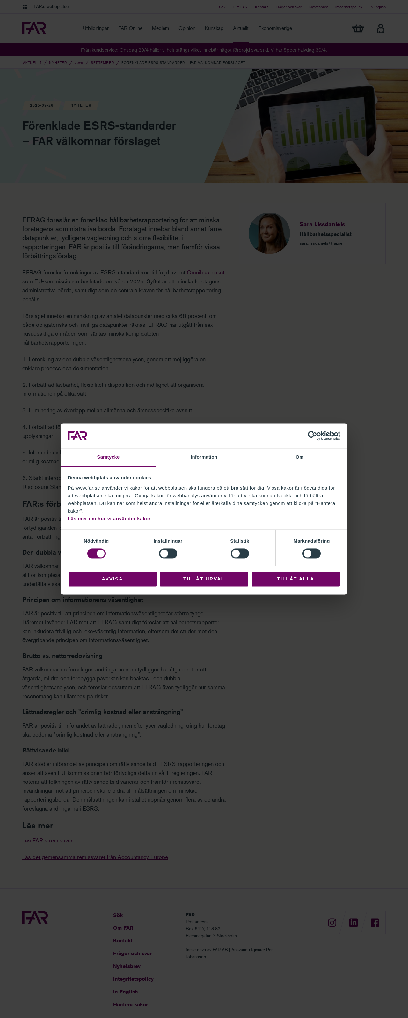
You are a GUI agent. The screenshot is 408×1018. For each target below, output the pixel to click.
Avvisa (112, 578)
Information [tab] (204, 457)
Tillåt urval (204, 578)
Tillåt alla (295, 578)
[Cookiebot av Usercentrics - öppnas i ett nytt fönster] (312, 436)
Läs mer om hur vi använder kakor (109, 518)
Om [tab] (299, 457)
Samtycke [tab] (108, 457)
